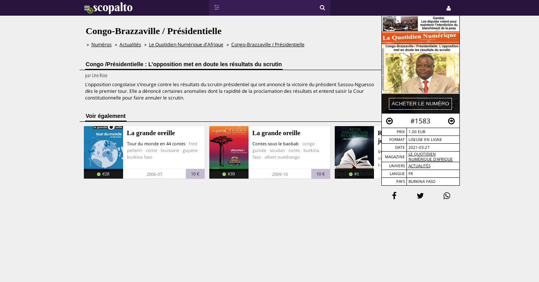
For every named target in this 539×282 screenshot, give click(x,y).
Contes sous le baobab (275, 143)
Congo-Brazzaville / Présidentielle (268, 44)
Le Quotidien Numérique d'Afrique (430, 157)
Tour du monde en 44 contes (156, 143)
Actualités (419, 165)
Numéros (101, 44)
